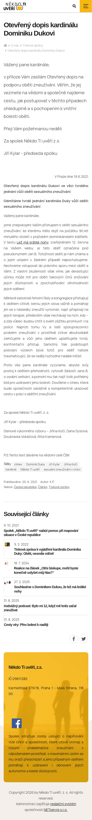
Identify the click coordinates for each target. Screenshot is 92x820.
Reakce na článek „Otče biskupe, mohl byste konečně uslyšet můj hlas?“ (46, 570)
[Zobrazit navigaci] (86, 6)
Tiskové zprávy (33, 45)
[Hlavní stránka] (5, 45)
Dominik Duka (35, 464)
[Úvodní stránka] (15, 6)
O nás (15, 45)
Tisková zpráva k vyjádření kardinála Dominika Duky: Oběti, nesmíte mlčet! (47, 551)
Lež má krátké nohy (32, 242)
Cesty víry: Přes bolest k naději (26, 625)
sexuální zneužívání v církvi (62, 469)
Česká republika (25, 487)
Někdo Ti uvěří (30, 469)
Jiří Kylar (54, 464)
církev (18, 464)
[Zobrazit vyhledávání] (74, 6)
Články (42, 487)
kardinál (11, 469)
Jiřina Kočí (71, 464)
